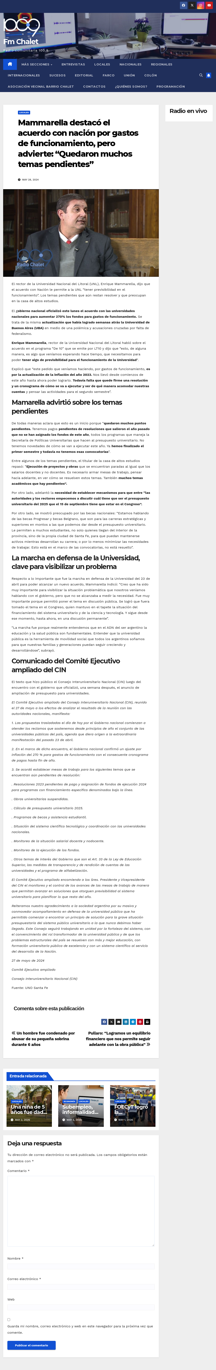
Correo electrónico (24, 1279)
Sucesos (57, 75)
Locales (102, 64)
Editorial (84, 75)
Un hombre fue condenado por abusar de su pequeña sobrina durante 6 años (43, 1039)
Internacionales (24, 75)
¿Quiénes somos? (131, 86)
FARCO (109, 75)
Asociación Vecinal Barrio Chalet (41, 86)
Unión (129, 75)
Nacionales (131, 64)
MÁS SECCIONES (36, 64)
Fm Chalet (20, 41)
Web (11, 1299)
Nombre (15, 1258)
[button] (201, 75)
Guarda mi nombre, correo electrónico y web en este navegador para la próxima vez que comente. (80, 1329)
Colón (150, 75)
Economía (69, 1101)
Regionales (162, 64)
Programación (171, 86)
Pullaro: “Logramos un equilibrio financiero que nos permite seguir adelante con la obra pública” (118, 1039)
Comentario (18, 1171)
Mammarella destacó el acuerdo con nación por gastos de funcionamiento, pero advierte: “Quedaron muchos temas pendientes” (78, 143)
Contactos (94, 86)
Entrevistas (73, 64)
